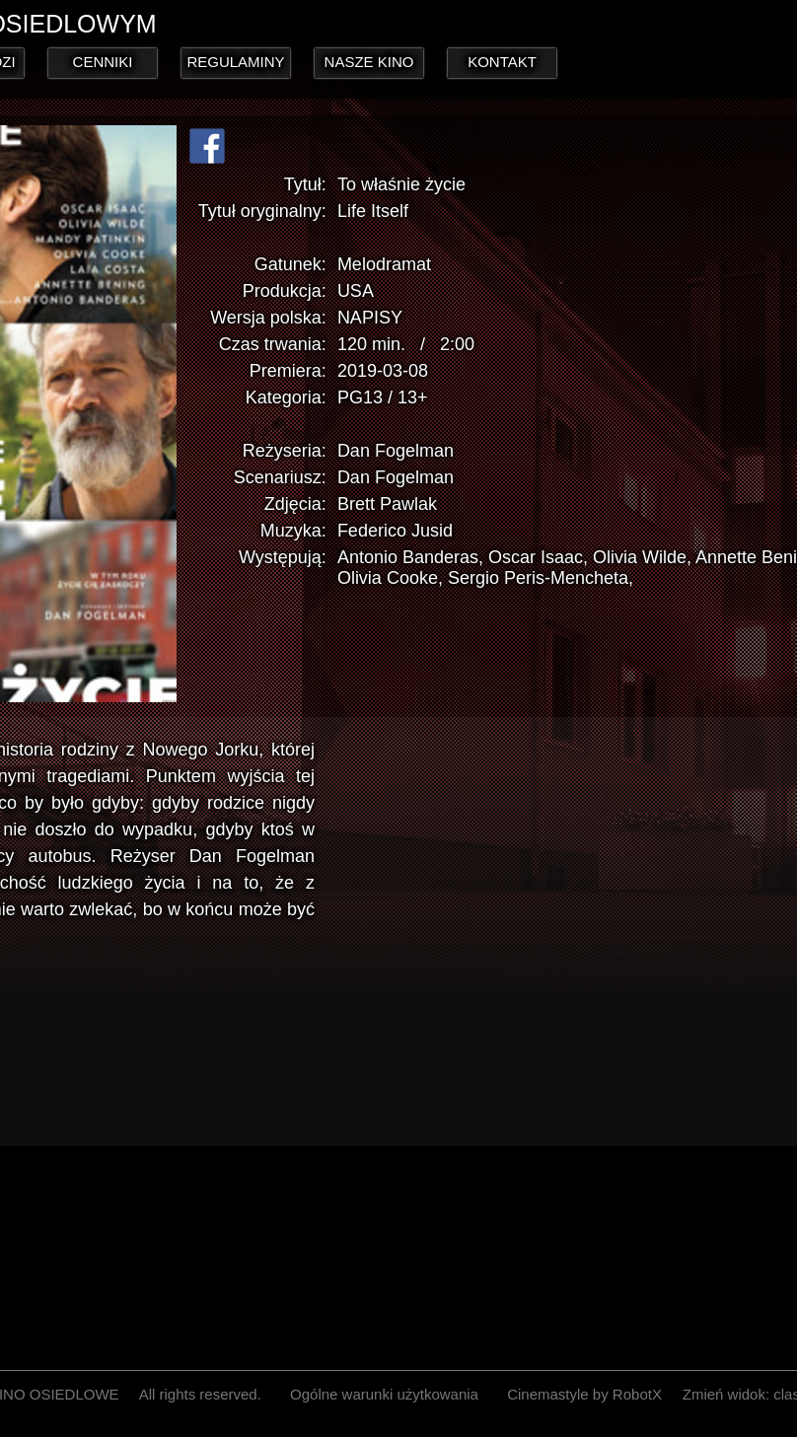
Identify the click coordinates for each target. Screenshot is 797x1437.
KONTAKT (502, 61)
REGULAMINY (235, 61)
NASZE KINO (369, 61)
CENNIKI (103, 61)
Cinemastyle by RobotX (584, 1394)
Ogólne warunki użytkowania (384, 1394)
